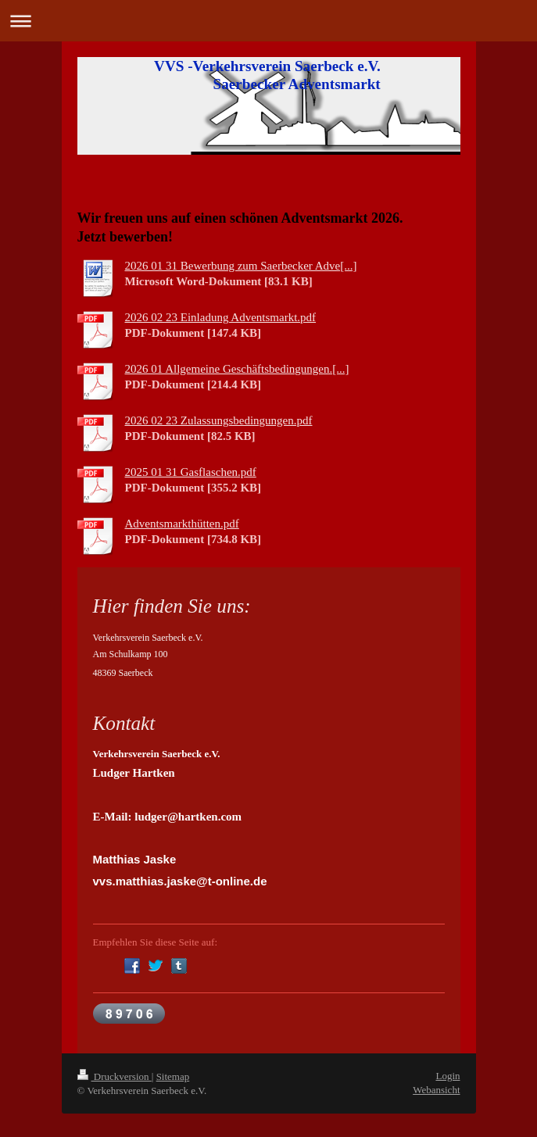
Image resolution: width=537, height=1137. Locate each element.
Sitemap (173, 1076)
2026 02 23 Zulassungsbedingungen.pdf (219, 420)
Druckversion (114, 1076)
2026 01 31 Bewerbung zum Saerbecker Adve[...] (241, 265)
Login (447, 1076)
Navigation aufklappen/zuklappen (268, 21)
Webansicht (436, 1090)
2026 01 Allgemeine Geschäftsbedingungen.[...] (237, 369)
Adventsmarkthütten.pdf (182, 523)
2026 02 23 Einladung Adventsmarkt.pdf (221, 317)
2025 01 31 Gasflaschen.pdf (190, 472)
